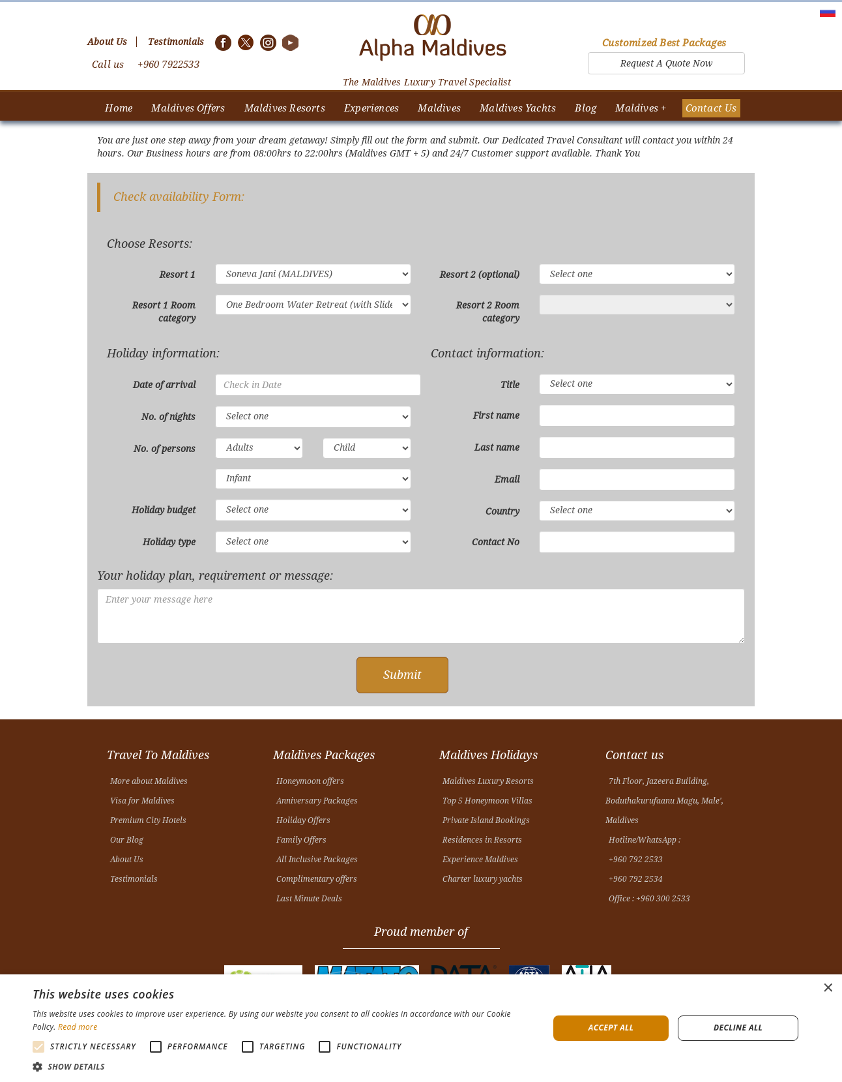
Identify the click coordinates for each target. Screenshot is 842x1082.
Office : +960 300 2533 (649, 898)
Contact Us (711, 108)
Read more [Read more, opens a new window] (77, 1026)
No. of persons (165, 448)
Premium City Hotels (148, 820)
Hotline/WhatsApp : (644, 840)
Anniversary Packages (317, 800)
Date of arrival (164, 385)
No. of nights (168, 417)
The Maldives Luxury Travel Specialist (427, 82)
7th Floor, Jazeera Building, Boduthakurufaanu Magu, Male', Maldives (664, 801)
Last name (496, 447)
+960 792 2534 (636, 879)
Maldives (439, 108)
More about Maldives (149, 781)
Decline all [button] (738, 1027)
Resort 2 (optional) (479, 274)
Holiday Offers (303, 820)
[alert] (421, 1028)
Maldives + (640, 108)
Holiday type (169, 542)
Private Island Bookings (486, 820)
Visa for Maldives (142, 800)
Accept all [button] (611, 1027)
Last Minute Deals (309, 898)
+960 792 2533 (636, 859)
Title (510, 385)
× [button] (827, 988)
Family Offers (301, 840)
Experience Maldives (480, 859)
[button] (283, 1066)
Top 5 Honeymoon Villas (487, 800)
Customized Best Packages (664, 43)
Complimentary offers (316, 879)
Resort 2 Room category (487, 311)
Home (118, 108)
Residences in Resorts (482, 840)
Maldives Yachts (518, 108)
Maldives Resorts (284, 108)
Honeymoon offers (310, 781)
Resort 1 (178, 274)
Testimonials (134, 879)
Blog (585, 108)
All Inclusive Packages (317, 859)
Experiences (371, 108)
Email (507, 479)
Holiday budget (164, 510)
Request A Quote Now (666, 63)
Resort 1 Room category (164, 311)
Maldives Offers (188, 108)
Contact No (495, 542)
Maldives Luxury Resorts (488, 781)
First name (496, 415)
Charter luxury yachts (483, 879)
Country (502, 511)
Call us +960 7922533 (145, 64)
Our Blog (126, 840)
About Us (126, 859)
